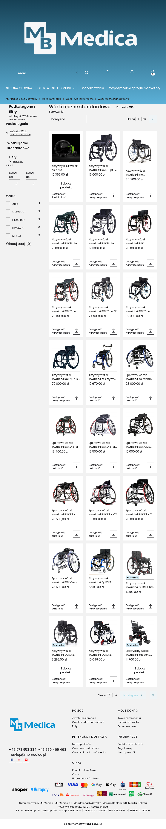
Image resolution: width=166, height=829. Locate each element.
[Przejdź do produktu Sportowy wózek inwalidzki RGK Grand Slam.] (66, 560)
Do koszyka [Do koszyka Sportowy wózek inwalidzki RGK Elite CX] (113, 534)
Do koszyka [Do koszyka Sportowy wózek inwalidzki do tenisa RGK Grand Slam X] (150, 398)
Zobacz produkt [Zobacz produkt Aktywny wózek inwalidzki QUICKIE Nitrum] (66, 670)
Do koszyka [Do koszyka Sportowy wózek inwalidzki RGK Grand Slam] (76, 606)
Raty (74, 726)
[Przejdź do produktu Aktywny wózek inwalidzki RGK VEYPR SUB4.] (66, 357)
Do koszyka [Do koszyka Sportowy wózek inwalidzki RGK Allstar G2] (113, 466)
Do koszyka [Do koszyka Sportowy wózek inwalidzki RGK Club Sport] (150, 466)
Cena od (13, 175)
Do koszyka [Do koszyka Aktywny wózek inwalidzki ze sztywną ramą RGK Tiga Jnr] (113, 398)
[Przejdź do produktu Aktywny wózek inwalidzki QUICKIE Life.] (140, 562)
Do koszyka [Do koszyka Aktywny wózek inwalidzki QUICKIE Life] (150, 606)
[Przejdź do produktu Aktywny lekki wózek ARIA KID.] (66, 148)
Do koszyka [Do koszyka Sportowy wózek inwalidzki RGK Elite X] (150, 534)
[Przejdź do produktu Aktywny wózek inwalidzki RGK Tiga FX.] (103, 289)
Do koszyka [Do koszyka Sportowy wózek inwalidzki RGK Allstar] (76, 466)
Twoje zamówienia (129, 718)
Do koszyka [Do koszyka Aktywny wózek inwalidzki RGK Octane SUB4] (150, 195)
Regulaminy (125, 748)
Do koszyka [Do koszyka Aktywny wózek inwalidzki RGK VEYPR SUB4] (76, 398)
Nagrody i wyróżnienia (85, 778)
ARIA (15, 204)
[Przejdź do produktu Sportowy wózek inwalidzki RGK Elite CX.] (103, 492)
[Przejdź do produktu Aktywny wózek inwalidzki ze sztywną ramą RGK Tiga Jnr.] (103, 357)
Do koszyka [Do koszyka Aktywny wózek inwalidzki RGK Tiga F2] (113, 195)
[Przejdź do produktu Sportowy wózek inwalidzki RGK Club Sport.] (140, 425)
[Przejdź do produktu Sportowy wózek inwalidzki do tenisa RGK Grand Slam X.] (140, 357)
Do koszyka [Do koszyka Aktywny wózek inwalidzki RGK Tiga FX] (113, 330)
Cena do (30, 175)
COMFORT (19, 212)
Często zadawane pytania (88, 722)
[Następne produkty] (133, 695)
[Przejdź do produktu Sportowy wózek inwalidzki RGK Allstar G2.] (103, 425)
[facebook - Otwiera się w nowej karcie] (12, 760)
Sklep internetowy (81, 824)
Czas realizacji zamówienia (89, 752)
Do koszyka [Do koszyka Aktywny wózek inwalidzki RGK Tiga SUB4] (150, 330)
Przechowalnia (127, 726)
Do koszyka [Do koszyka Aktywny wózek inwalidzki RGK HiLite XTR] (113, 263)
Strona (131, 119)
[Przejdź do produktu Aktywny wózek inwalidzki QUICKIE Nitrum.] (66, 633)
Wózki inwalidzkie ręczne (79, 98)
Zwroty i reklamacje (84, 718)
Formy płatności (81, 744)
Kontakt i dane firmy (84, 770)
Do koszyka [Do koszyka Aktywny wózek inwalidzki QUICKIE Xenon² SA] (113, 680)
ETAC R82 (18, 220)
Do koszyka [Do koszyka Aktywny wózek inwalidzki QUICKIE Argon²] (113, 606)
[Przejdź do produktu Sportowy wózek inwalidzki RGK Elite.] (66, 492)
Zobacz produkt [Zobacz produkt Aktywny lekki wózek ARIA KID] (66, 185)
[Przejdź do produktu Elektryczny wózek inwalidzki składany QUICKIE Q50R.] (140, 633)
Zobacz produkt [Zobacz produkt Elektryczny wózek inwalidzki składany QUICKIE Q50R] (140, 670)
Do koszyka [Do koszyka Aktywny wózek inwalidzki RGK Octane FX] (150, 263)
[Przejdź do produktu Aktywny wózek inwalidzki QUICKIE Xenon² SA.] (103, 633)
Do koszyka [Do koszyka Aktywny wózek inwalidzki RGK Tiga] (76, 330)
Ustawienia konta (128, 722)
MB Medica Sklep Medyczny (21, 98)
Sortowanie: (56, 112)
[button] (85, 72)
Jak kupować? (127, 752)
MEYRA (16, 236)
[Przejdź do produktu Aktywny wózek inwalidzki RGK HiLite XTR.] (103, 221)
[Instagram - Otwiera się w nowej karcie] (19, 760)
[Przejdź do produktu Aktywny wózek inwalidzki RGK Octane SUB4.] (140, 150)
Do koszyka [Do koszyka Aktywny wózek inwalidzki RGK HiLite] (76, 263)
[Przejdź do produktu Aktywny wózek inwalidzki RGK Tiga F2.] (103, 148)
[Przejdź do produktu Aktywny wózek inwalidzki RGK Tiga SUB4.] (140, 289)
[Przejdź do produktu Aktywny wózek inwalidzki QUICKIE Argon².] (103, 560)
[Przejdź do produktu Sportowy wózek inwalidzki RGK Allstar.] (66, 425)
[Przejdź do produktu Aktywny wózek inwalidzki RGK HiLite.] (66, 221)
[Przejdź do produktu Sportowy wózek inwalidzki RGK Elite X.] (140, 492)
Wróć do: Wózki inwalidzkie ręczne (18, 133)
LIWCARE (18, 228)
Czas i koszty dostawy (85, 748)
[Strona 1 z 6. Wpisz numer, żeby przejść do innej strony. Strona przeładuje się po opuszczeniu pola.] (139, 119)
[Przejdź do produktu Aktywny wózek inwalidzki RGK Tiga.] (66, 289)
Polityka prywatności (130, 744)
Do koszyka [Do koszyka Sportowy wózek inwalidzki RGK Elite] (76, 534)
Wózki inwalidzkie (51, 98)
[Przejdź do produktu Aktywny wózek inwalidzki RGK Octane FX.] (140, 221)
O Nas (75, 774)
